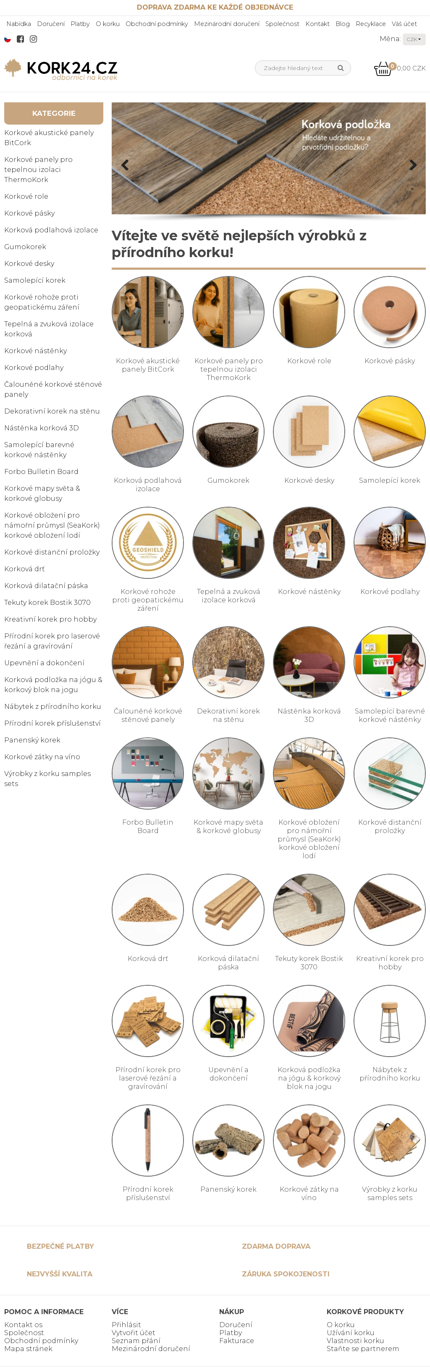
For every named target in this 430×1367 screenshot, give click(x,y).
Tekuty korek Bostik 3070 (47, 603)
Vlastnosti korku (355, 1341)
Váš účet (404, 24)
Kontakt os (23, 1325)
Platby (80, 24)
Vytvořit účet (133, 1333)
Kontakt (317, 24)
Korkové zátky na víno (42, 757)
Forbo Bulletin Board (41, 472)
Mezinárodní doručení (227, 24)
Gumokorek (25, 247)
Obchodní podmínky (157, 24)
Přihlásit (126, 1325)
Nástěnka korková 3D (41, 428)
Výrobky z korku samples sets (47, 779)
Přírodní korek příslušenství (52, 723)
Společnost (282, 24)
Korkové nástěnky (35, 351)
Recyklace (371, 24)
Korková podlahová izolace (51, 230)
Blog (343, 24)
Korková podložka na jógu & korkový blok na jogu (53, 685)
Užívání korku (351, 1333)
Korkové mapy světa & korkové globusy (42, 493)
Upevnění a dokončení (44, 663)
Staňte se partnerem (363, 1349)
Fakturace (236, 1341)
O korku (108, 24)
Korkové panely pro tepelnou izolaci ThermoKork (38, 170)
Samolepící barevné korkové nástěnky (39, 450)
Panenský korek (32, 740)
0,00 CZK (400, 68)
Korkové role (26, 196)
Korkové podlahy (33, 368)
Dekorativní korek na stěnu (52, 411)
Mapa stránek (28, 1349)
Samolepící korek (35, 280)
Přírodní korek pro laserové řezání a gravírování (52, 641)
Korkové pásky (29, 213)
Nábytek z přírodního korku (52, 707)
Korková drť (24, 569)
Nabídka (18, 24)
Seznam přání (136, 1341)
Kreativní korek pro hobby (50, 619)
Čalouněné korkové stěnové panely (53, 389)
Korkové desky (29, 264)
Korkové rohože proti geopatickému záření (41, 302)
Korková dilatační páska (46, 586)
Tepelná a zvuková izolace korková (49, 329)
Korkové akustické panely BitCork (49, 138)
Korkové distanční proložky (52, 552)
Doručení (51, 24)
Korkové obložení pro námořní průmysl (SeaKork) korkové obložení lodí (52, 525)
